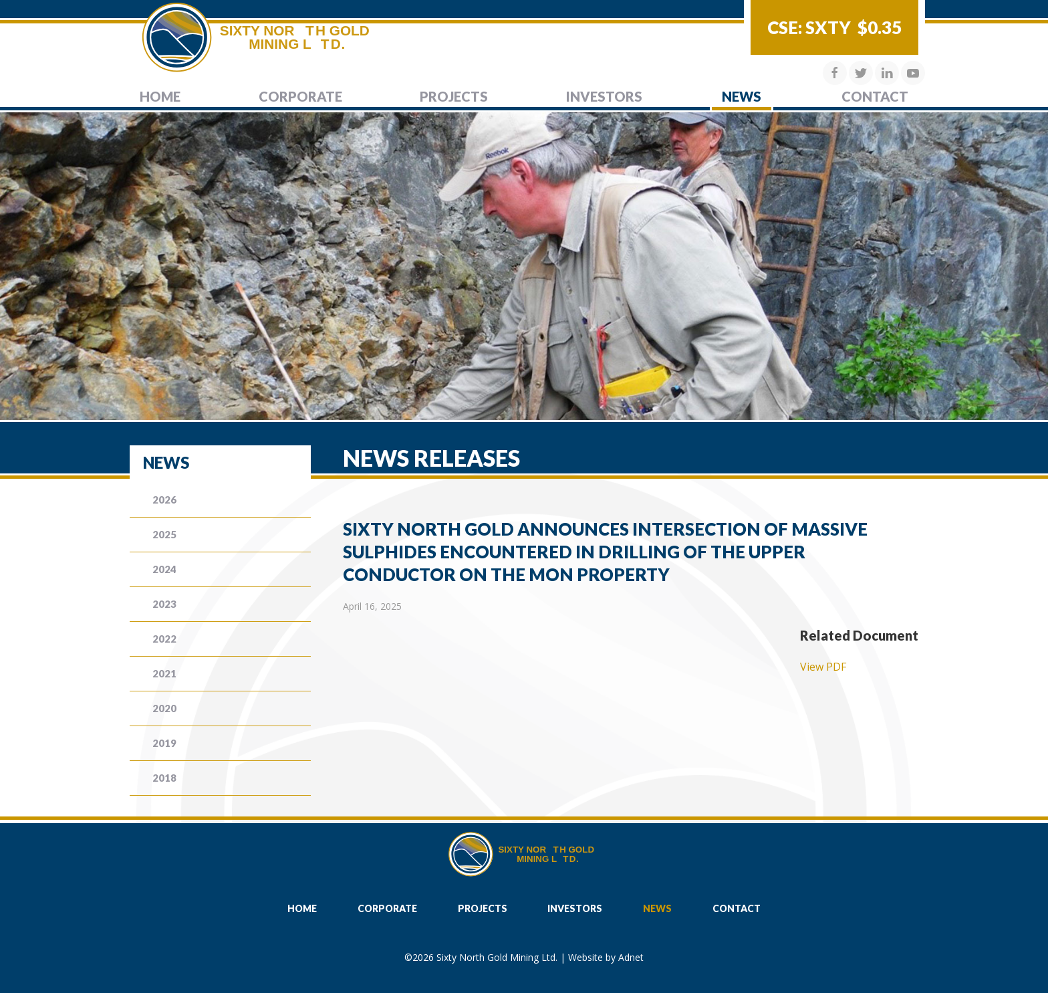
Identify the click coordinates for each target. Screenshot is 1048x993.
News (741, 96)
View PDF (823, 666)
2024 (164, 569)
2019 (164, 743)
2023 (164, 604)
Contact (874, 96)
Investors (604, 96)
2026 (164, 499)
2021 (164, 673)
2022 (164, 639)
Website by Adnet (606, 957)
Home (160, 96)
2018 (164, 778)
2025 (164, 534)
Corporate (300, 96)
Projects (454, 96)
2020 (164, 708)
